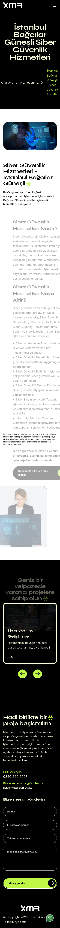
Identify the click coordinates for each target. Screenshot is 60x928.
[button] (22, 674)
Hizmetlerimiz (29, 82)
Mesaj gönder (32, 883)
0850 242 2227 (15, 777)
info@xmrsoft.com (17, 788)
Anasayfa (7, 82)
